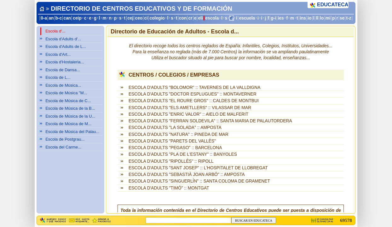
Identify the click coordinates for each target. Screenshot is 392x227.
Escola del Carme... (63, 147)
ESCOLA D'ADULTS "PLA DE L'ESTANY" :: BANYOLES (183, 154)
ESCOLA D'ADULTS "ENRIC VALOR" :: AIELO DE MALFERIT (188, 114)
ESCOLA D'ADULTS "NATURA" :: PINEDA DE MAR (178, 134)
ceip (77, 18)
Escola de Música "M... (66, 92)
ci (145, 18)
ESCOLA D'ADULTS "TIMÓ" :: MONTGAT (169, 188)
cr (190, 18)
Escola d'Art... (58, 54)
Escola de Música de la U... (70, 116)
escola (212, 18)
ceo (139, 18)
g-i (273, 18)
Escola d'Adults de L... (65, 46)
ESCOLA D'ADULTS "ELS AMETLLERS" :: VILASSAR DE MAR (190, 107)
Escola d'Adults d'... (63, 39)
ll (317, 18)
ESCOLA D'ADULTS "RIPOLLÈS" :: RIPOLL (171, 161)
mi (328, 18)
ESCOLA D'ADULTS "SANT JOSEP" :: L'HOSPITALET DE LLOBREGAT (198, 168)
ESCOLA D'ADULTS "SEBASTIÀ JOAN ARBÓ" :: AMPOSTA (187, 174)
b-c (58, 18)
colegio (157, 18)
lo (322, 18)
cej (130, 18)
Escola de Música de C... (68, 100)
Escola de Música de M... (68, 123)
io (309, 18)
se (342, 18)
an (51, 18)
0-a (44, 18)
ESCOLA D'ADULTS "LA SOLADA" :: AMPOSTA (175, 127)
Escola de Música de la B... (70, 108)
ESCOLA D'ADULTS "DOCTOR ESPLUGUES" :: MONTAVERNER (193, 94)
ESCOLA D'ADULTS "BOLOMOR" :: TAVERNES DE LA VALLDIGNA (194, 87)
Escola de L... (57, 77)
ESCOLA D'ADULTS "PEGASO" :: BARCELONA (175, 147)
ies (281, 18)
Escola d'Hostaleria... (64, 62)
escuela (247, 18)
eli (200, 18)
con (183, 18)
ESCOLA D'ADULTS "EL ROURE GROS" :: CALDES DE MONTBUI (194, 100)
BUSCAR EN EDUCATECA (253, 220)
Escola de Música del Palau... (72, 131)
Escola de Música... (63, 85)
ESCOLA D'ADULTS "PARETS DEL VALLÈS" (172, 141)
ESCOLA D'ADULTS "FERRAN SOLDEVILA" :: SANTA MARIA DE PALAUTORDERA (210, 121)
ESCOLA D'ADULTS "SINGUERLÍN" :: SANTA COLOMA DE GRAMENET (199, 181)
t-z (348, 18)
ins (303, 18)
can (67, 18)
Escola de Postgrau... (64, 139)
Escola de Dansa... (62, 69)
